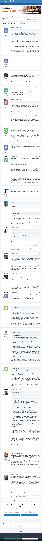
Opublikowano (16, 27)
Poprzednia (5, 23)
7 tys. (6, 196)
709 (6, 313)
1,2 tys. (6, 482)
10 (21, 23)
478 (6, 107)
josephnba (6, 253)
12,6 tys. (6, 459)
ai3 (7, 18)
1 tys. (6, 35)
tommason (6, 389)
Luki (6, 71)
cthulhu (6, 292)
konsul (6, 304)
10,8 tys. (6, 261)
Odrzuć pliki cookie (30, 539)
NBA (11, 19)
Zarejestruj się (12, 514)
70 (6, 135)
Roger (6, 187)
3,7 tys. (6, 95)
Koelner (6, 451)
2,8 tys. (6, 338)
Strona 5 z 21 (30, 23)
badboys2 (6, 273)
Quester (6, 27)
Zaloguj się (30, 514)
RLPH (6, 57)
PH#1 (6, 200)
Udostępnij (29, 19)
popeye (6, 99)
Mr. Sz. (6, 127)
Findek (6, 329)
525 (6, 66)
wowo (6, 474)
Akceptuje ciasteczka (12, 539)
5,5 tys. (6, 80)
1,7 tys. (6, 208)
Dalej (24, 23)
